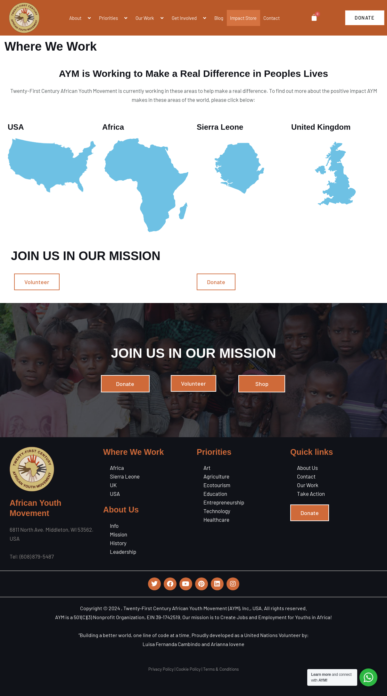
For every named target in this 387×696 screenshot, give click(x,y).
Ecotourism (216, 485)
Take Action (311, 493)
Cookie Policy (188, 669)
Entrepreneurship (223, 502)
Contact (271, 18)
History (118, 543)
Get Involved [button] (190, 18)
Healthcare (216, 519)
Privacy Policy (161, 669)
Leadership (123, 551)
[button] (84, 18)
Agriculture (216, 476)
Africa (117, 467)
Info (114, 525)
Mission (118, 534)
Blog (218, 18)
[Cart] (313, 17)
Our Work (307, 485)
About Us (307, 467)
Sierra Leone (125, 476)
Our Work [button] (150, 18)
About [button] (80, 18)
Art (206, 467)
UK (113, 485)
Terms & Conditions (221, 669)
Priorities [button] (114, 18)
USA (115, 493)
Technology (216, 511)
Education (215, 493)
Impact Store (243, 18)
